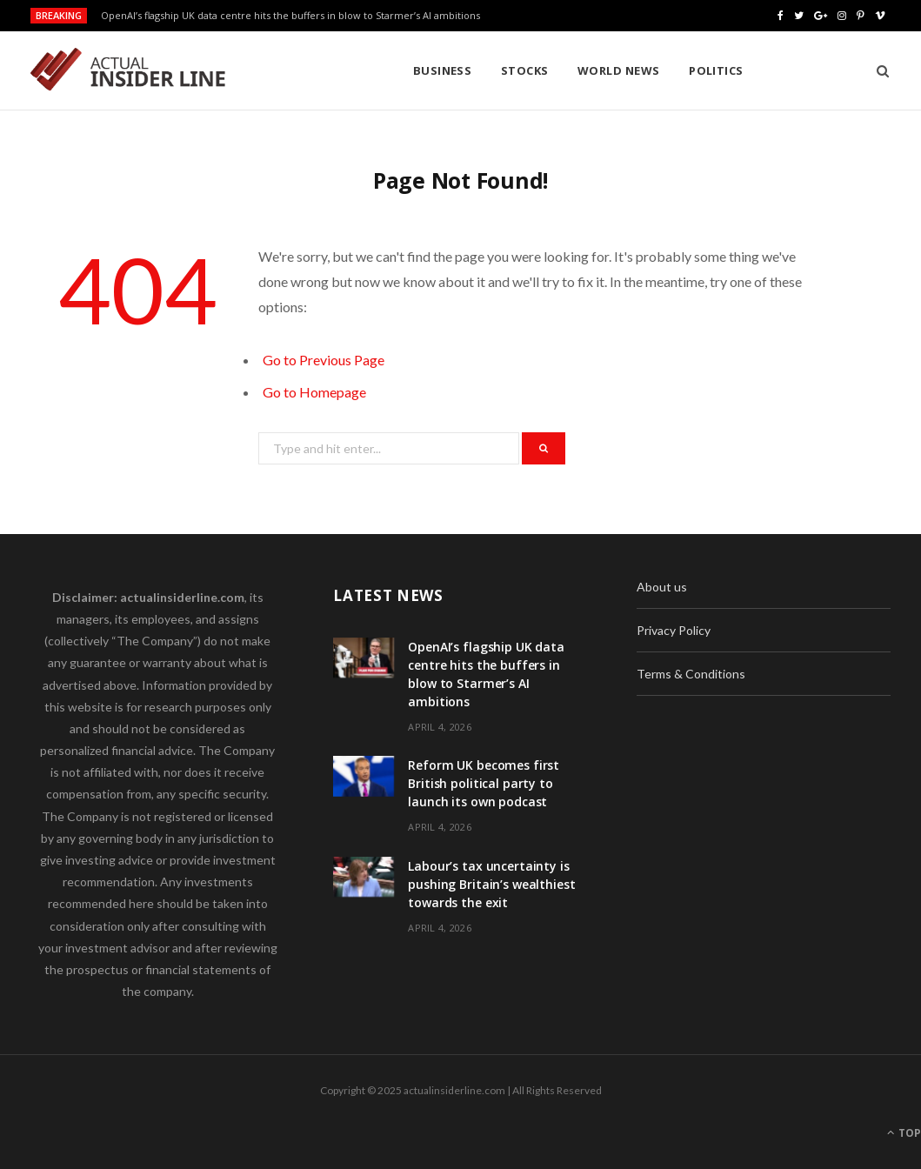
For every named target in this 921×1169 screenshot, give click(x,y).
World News (488, 70)
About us (662, 586)
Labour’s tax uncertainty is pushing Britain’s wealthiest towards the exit (491, 884)
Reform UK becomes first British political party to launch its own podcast (483, 783)
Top (904, 1133)
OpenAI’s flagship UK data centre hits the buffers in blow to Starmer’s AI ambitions (290, 16)
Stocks (394, 70)
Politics (585, 70)
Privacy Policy (674, 630)
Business (312, 70)
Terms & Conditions (691, 673)
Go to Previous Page (323, 359)
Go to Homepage (314, 392)
